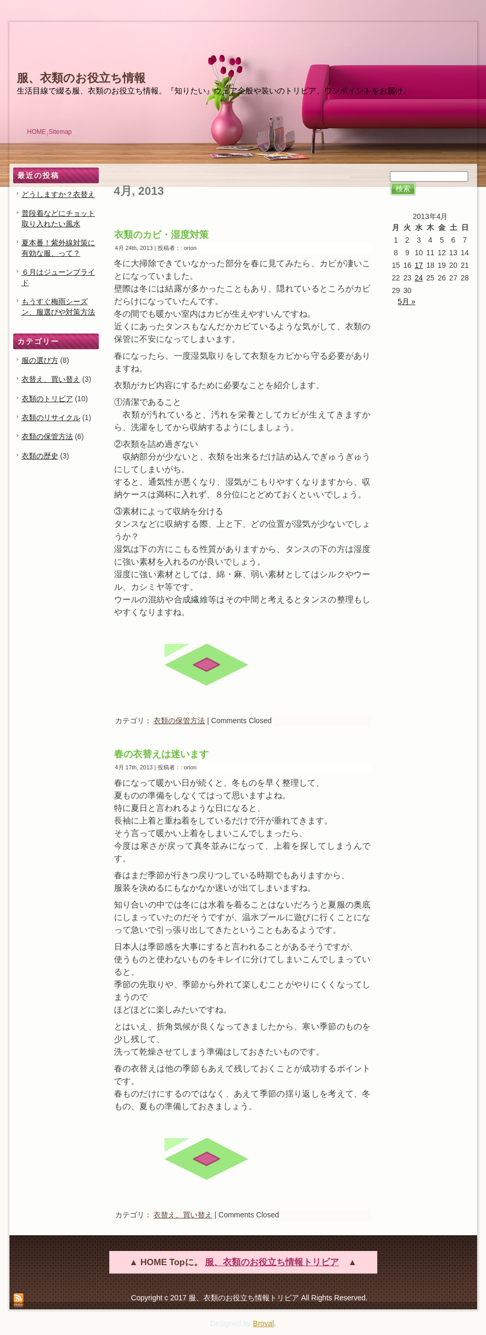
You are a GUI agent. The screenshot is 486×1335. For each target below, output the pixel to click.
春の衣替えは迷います (161, 754)
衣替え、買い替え (51, 379)
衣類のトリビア (47, 398)
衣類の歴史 (40, 456)
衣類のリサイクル (51, 417)
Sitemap (60, 131)
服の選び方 (40, 360)
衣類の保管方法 (47, 436)
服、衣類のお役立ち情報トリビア (272, 1262)
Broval (263, 1323)
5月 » (406, 301)
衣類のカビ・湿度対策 (161, 235)
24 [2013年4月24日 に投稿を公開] (419, 278)
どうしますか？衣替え (58, 194)
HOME (36, 131)
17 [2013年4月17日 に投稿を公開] (419, 265)
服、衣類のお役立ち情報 (81, 78)
